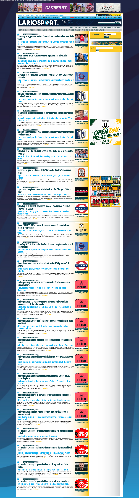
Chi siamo (22, 17)
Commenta (81, 45)
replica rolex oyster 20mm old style (9, 0)
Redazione (30, 17)
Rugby (83, 30)
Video (86, 27)
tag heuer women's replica (35, 0)
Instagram (118, 17)
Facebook (93, 17)
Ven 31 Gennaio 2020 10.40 (82, 475)
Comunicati (57, 30)
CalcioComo (32, 30)
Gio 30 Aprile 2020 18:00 (82, 386)
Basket (68, 30)
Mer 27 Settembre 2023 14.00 (81, 180)
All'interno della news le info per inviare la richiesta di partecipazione (43, 400)
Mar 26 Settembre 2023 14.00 (81, 199)
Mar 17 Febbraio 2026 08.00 (82, 66)
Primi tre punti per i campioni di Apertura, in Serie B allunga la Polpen (43, 453)
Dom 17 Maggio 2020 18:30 (82, 293)
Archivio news (102, 27)
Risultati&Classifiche (75, 27)
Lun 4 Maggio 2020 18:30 (82, 367)
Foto (90, 27)
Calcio (26, 30)
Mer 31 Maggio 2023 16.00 (82, 216)
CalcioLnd (38, 30)
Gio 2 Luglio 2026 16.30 (83, 47)
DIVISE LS (119, 27)
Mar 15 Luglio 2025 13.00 (82, 85)
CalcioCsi (51, 30)
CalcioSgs (45, 30)
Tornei (63, 30)
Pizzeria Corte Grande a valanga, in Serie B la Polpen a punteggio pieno (43, 484)
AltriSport (102, 30)
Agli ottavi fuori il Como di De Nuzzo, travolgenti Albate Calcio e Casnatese (45, 345)
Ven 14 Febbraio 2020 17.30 (82, 441)
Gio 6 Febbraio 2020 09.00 (82, 458)
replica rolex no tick (48, 0)
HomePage (21, 30)
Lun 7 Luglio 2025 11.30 (83, 104)
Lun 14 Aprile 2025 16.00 (82, 123)
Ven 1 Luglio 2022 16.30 (83, 274)
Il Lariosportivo (111, 27)
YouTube (109, 17)
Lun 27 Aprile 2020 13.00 (82, 405)
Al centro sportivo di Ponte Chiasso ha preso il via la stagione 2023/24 (43, 195)
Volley (72, 30)
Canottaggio (94, 30)
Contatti (39, 17)
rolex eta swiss (24, 0)
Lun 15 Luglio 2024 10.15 (83, 142)
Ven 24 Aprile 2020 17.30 (82, 422)
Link (83, 27)
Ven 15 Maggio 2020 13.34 (82, 312)
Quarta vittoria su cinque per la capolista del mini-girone (38, 436)
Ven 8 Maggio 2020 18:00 (82, 350)
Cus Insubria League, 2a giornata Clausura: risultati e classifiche (43, 481)
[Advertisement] (105, 160)
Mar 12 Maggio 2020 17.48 (82, 331)
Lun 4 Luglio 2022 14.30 (83, 254)
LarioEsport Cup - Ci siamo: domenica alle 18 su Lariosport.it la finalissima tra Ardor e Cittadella (42, 303)
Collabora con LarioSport (51, 17)
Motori (88, 30)
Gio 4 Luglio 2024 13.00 (83, 161)
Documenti (95, 27)
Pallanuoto (78, 30)
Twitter (102, 17)
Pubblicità (64, 17)
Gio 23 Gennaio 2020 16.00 (82, 491)
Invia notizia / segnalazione (81, 17)
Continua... (37, 49)
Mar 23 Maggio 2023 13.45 (82, 235)
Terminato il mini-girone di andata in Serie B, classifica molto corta (42, 470)
